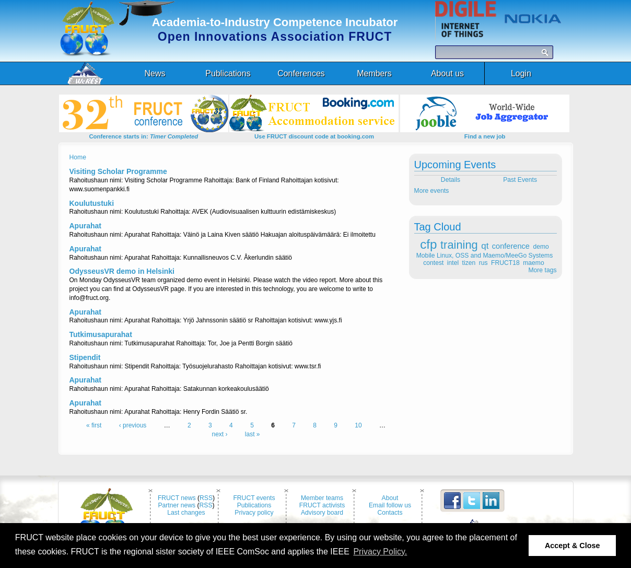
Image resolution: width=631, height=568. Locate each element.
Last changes (186, 512)
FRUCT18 (505, 262)
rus (483, 262)
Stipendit (85, 357)
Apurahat (85, 226)
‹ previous (133, 425)
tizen (469, 262)
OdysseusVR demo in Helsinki (122, 271)
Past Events (521, 179)
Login (521, 73)
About (390, 498)
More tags (542, 270)
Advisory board (322, 512)
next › (219, 434)
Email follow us (390, 505)
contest (433, 262)
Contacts (390, 512)
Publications (254, 505)
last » (252, 434)
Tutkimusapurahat (100, 334)
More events (431, 190)
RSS (206, 498)
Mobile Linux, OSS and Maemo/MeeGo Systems (484, 255)
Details (449, 179)
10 (358, 425)
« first (93, 425)
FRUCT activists (322, 505)
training (459, 244)
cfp (428, 244)
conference (511, 246)
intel (453, 262)
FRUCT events (254, 498)
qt (484, 246)
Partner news (176, 505)
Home (77, 157)
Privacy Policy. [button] (380, 551)
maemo (533, 262)
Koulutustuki (91, 203)
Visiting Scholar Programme (118, 171)
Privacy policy (254, 512)
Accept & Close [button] (572, 545)
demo (540, 246)
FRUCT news (177, 498)
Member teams (322, 498)
